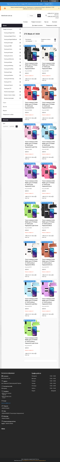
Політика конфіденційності (40, 460)
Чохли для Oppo (8, 72)
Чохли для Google (8, 42)
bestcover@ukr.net (6, 403)
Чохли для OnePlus (8, 68)
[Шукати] (39, 15)
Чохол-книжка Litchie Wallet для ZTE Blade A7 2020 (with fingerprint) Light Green (31, 222)
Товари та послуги (36, 21)
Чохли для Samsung (9, 78)
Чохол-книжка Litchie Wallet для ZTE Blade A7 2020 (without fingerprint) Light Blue (31, 301)
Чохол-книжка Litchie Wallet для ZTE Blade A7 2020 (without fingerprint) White (31, 262)
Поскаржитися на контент (28, 460)
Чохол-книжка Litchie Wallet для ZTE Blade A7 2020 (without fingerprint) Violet (48, 301)
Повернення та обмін (51, 25)
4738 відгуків (45, 1)
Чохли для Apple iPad (9, 32)
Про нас (46, 21)
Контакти (54, 21)
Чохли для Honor (8, 49)
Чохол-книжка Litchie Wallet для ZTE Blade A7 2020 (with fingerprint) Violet (31, 183)
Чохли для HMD (8, 46)
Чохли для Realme (8, 75)
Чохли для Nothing (8, 65)
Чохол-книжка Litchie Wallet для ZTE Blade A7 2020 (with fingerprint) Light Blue (48, 144)
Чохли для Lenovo (8, 55)
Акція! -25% (48, 4)
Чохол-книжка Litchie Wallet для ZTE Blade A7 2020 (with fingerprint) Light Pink (31, 144)
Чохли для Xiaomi (8, 85)
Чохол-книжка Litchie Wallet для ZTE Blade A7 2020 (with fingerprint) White (48, 65)
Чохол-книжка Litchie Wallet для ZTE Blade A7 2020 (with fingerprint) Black (31, 65)
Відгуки (5, 110)
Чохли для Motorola (9, 59)
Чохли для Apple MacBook (10, 39)
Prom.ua (37, 459)
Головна (25, 21)
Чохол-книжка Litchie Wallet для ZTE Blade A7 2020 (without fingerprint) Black (48, 222)
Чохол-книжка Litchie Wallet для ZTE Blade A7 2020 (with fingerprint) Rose (48, 183)
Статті (4, 102)
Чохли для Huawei (8, 52)
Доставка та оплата (37, 25)
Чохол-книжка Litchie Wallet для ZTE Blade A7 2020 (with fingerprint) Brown (48, 105)
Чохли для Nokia (8, 62)
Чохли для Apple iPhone (10, 36)
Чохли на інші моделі (9, 91)
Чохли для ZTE (7, 88)
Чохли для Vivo (7, 81)
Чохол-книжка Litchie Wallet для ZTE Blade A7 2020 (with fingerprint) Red (31, 105)
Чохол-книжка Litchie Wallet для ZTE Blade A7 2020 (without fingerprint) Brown (48, 262)
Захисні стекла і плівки (9, 95)
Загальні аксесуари (9, 98)
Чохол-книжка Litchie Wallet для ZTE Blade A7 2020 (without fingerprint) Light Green (31, 340)
